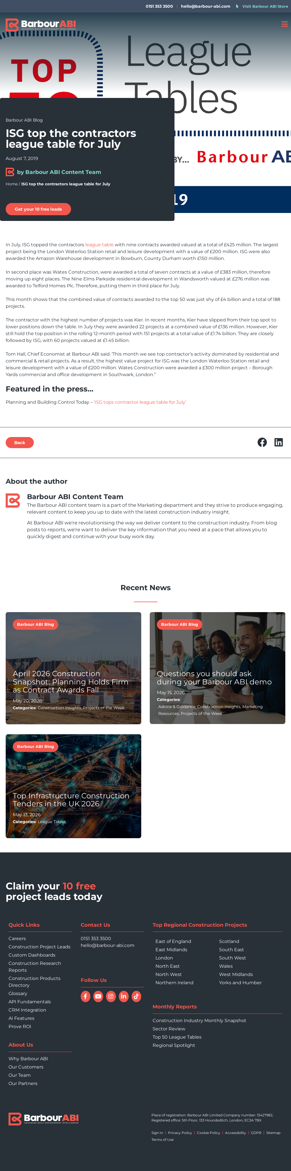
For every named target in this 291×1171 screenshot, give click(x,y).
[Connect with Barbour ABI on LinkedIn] (124, 996)
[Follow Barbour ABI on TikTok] (137, 996)
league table (99, 244)
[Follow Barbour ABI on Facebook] (86, 996)
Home (12, 184)
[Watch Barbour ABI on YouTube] (98, 996)
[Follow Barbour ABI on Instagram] (111, 996)
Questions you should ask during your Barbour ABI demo (214, 677)
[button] (262, 442)
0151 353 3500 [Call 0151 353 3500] (96, 938)
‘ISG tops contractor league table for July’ (140, 402)
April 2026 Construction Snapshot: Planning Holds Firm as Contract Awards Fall (71, 681)
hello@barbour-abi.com (205, 6)
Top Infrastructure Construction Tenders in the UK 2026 (71, 800)
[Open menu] (284, 24)
